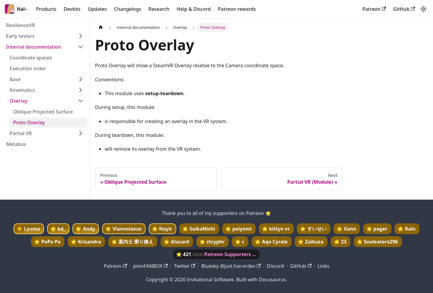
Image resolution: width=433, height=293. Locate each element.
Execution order (28, 68)
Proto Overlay (29, 122)
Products (46, 9)
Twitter (184, 266)
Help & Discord (194, 9)
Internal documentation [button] (33, 47)
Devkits (71, 9)
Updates (97, 9)
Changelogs (127, 9)
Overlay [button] (18, 101)
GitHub (404, 9)
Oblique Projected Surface (43, 111)
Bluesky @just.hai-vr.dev (231, 266)
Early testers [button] (20, 36)
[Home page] (100, 27)
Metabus (16, 144)
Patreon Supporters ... (230, 254)
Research (159, 9)
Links (323, 266)
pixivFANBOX (150, 266)
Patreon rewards (237, 9)
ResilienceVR (20, 25)
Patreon (374, 9)
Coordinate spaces (31, 57)
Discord (275, 266)
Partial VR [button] (21, 133)
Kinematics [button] (22, 90)
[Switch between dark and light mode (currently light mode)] (423, 9)
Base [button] (15, 79)
